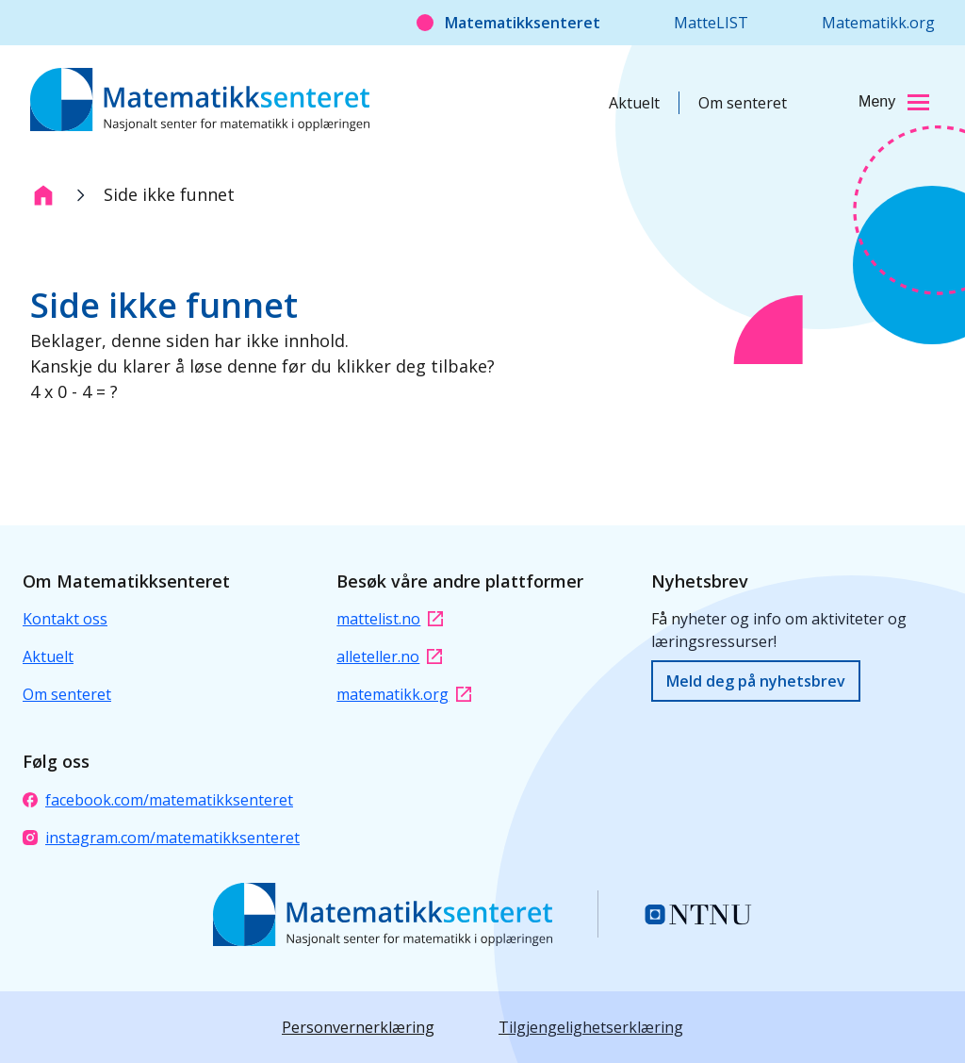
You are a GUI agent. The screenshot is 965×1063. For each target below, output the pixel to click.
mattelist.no (389, 618)
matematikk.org (403, 694)
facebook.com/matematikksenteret (158, 799)
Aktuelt (634, 102)
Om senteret (742, 102)
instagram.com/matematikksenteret (161, 837)
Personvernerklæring (358, 1027)
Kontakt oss (65, 618)
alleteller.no (389, 656)
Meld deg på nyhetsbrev (755, 681)
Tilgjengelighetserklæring (591, 1027)
